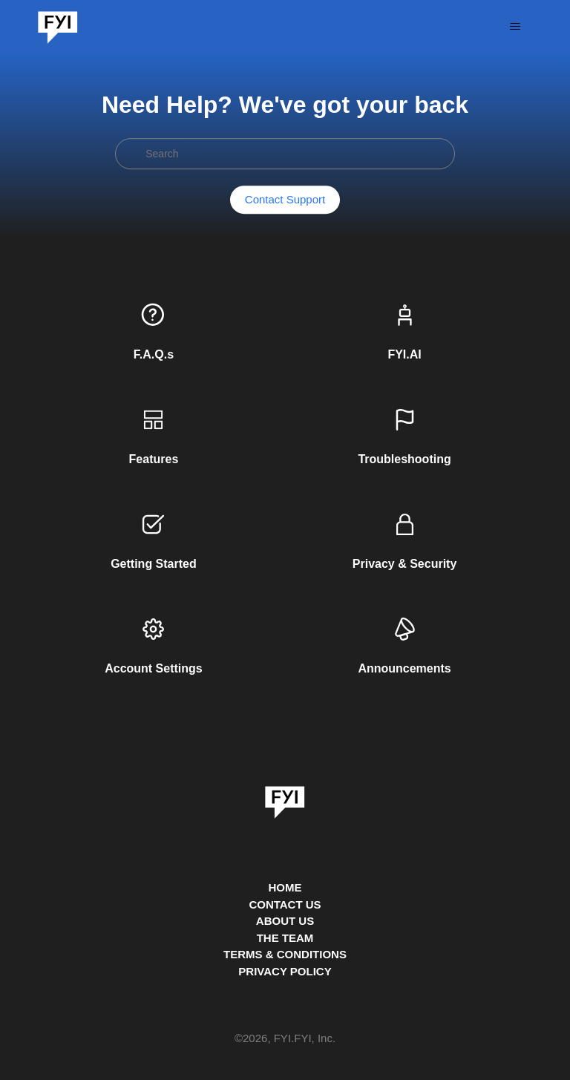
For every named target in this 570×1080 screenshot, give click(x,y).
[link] (285, 797)
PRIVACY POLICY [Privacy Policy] (284, 971)
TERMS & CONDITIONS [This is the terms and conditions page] (285, 954)
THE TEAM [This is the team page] (285, 938)
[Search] (285, 153)
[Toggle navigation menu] (515, 27)
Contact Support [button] (285, 200)
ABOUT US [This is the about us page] (285, 920)
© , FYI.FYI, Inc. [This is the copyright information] (285, 1038)
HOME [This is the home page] (285, 887)
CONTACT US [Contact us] (285, 904)
